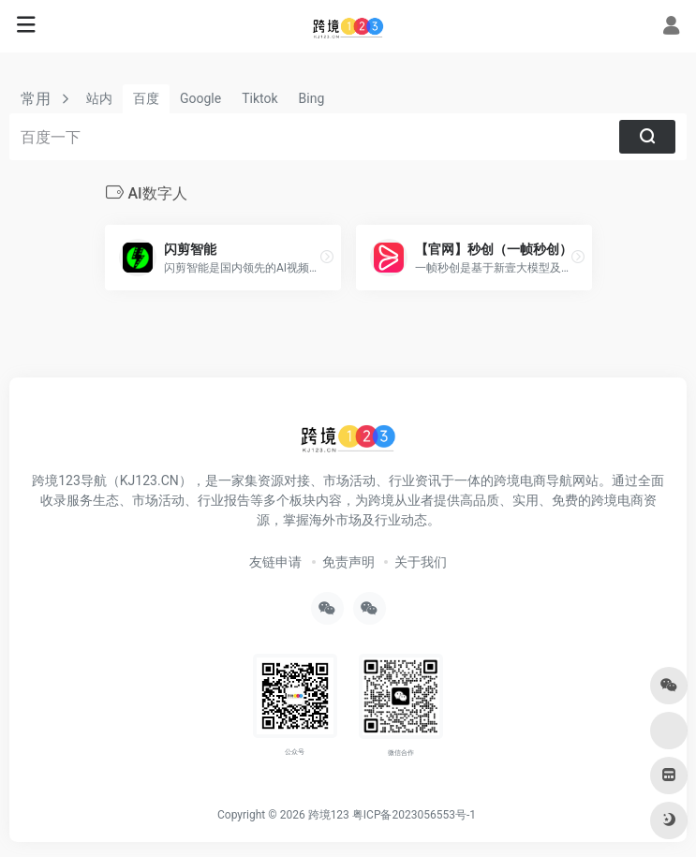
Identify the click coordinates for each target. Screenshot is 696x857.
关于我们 (420, 561)
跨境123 (328, 814)
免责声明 (348, 561)
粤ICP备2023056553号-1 (414, 814)
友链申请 (275, 561)
